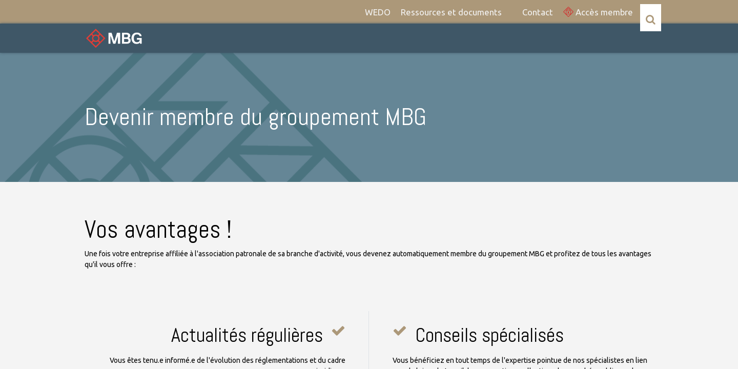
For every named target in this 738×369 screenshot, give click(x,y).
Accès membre (598, 12)
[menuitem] (378, 12)
